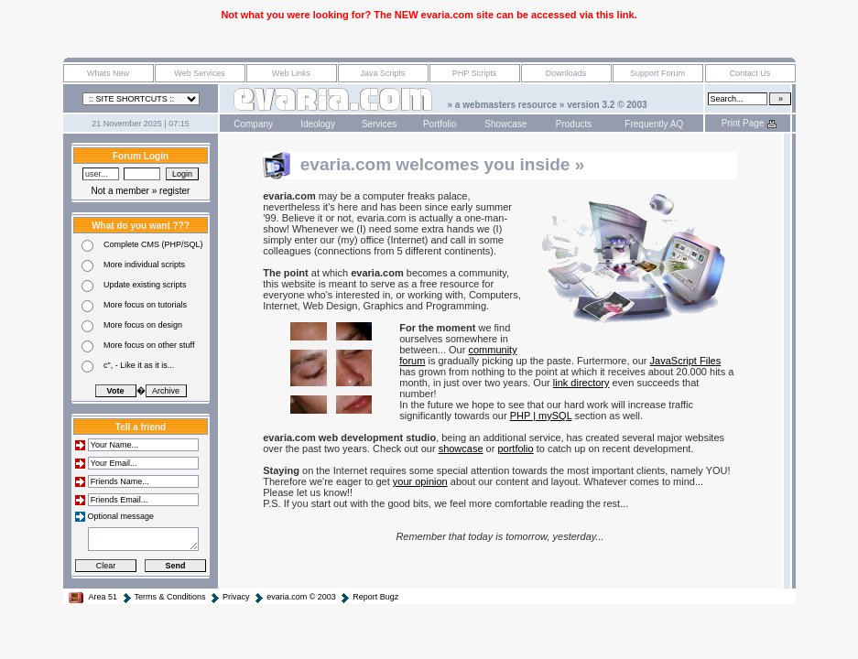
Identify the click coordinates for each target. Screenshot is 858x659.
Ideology (317, 124)
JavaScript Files (686, 360)
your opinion (420, 481)
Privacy (229, 596)
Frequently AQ (653, 124)
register (174, 191)
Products (574, 124)
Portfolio (440, 124)
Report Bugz (368, 596)
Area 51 (93, 596)
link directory (581, 382)
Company (253, 124)
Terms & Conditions (163, 596)
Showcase (505, 124)
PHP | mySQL (541, 415)
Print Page (749, 123)
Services (379, 124)
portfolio (515, 448)
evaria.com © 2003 (294, 596)
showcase (461, 448)
